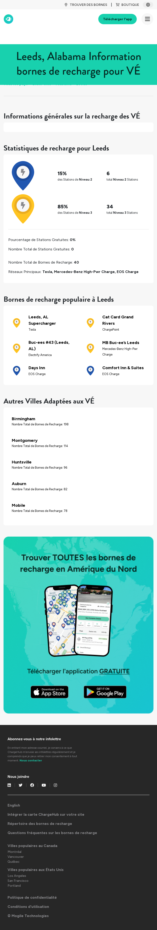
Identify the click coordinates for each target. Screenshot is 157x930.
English (14, 805)
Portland (14, 886)
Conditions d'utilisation (28, 906)
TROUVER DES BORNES (85, 5)
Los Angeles (17, 876)
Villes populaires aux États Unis (36, 869)
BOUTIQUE (127, 5)
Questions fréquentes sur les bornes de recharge (52, 833)
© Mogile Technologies (28, 916)
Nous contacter (31, 760)
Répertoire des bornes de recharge (40, 823)
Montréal (14, 852)
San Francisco (18, 881)
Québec (14, 862)
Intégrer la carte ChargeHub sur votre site (46, 814)
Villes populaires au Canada (32, 845)
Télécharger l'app (117, 19)
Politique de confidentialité (32, 897)
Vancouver (16, 857)
